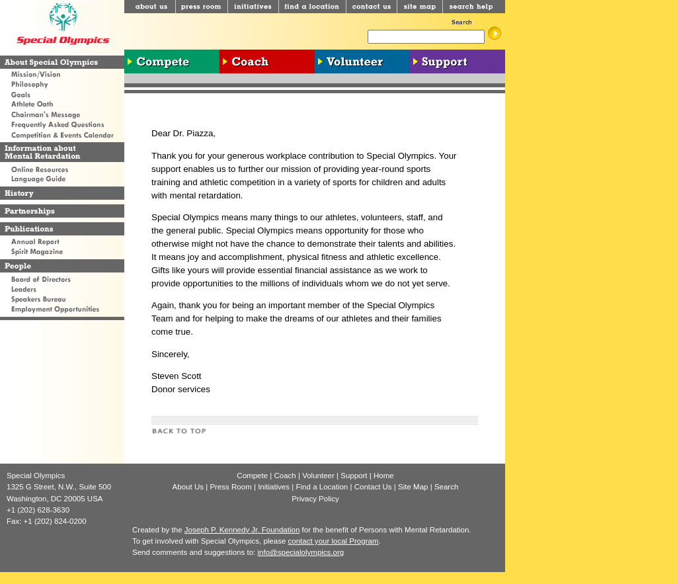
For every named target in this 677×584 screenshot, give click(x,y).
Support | (357, 476)
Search (446, 487)
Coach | (288, 476)
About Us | (191, 487)
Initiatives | (277, 487)
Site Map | (416, 487)
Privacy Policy (315, 499)
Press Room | (234, 487)
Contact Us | (376, 487)
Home (384, 476)
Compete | (255, 476)
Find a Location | (325, 487)
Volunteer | (321, 476)
